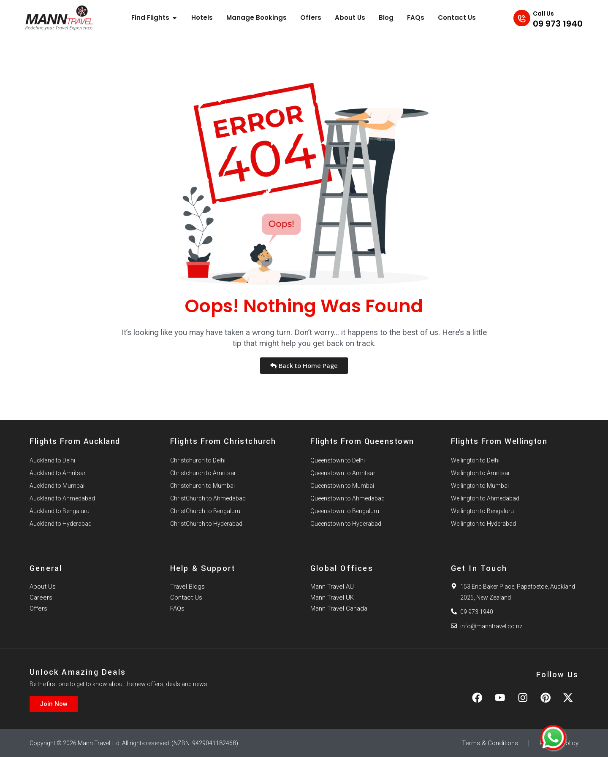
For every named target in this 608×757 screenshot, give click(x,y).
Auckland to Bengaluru (60, 511)
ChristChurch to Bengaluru (205, 511)
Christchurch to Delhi (197, 460)
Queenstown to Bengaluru (344, 511)
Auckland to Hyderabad (61, 523)
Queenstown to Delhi (337, 460)
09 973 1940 (558, 24)
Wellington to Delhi (475, 460)
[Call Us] (519, 17)
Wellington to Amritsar (480, 473)
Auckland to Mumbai (57, 485)
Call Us (543, 13)
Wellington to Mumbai (480, 485)
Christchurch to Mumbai (202, 485)
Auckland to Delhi (52, 460)
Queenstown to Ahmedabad (347, 498)
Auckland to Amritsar (58, 473)
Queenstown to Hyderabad (345, 523)
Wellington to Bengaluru (482, 511)
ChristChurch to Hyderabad (206, 523)
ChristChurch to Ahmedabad (208, 498)
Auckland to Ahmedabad (62, 498)
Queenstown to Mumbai (342, 485)
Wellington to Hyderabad (483, 523)
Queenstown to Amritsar (342, 473)
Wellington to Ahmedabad (485, 498)
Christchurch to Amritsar (203, 473)
